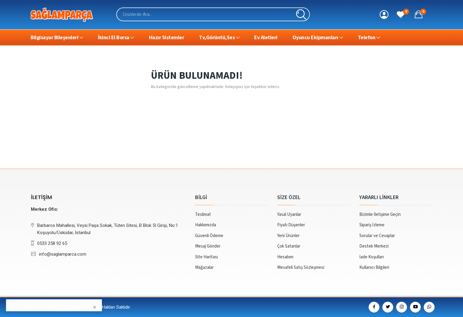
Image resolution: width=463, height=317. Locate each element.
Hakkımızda (205, 225)
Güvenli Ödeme (209, 236)
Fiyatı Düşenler (291, 225)
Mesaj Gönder (208, 246)
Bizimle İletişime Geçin (380, 214)
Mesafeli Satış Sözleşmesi (300, 267)
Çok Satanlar (288, 246)
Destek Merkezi (374, 246)
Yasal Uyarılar (289, 214)
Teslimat (203, 214)
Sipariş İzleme (371, 225)
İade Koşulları (371, 257)
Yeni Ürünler (288, 236)
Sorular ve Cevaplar (377, 236)
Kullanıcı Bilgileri (374, 267)
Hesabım (285, 257)
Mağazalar (204, 267)
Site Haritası (206, 257)
